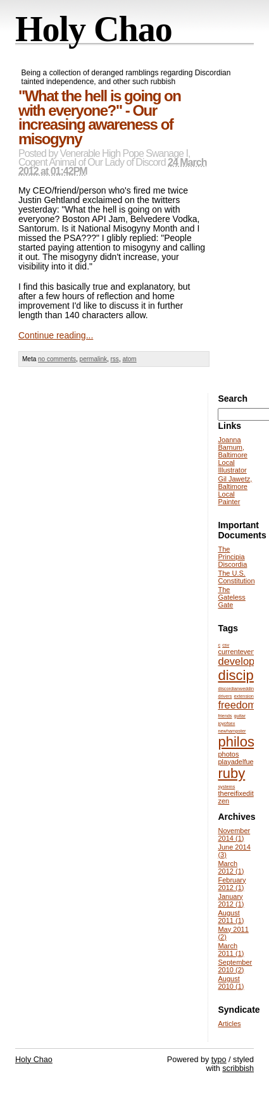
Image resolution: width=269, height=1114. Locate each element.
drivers (225, 696)
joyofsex (226, 723)
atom (129, 359)
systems (226, 786)
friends (225, 716)
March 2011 (231, 949)
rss (115, 359)
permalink (93, 359)
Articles (229, 1023)
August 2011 (231, 916)
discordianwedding (237, 688)
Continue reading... (55, 335)
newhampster (232, 731)
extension (244, 696)
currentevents (239, 651)
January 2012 (231, 900)
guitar (240, 716)
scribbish (238, 1068)
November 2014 (234, 834)
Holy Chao (93, 29)
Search (232, 398)
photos (228, 754)
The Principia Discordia (232, 556)
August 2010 (231, 982)
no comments (57, 359)
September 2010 (235, 966)
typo (219, 1059)
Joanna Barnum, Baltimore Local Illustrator (232, 455)
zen (223, 801)
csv (225, 645)
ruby (231, 773)
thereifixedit (235, 793)
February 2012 (232, 883)
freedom (237, 704)
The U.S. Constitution (236, 577)
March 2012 (231, 867)
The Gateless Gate (231, 597)
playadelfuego (239, 761)
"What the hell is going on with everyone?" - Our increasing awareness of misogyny (99, 117)
